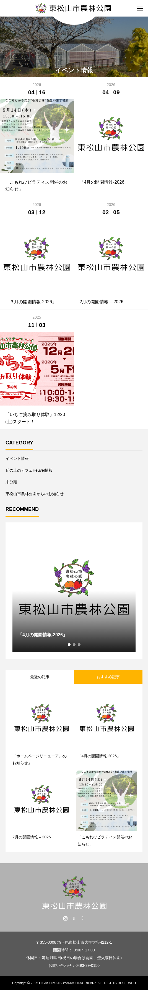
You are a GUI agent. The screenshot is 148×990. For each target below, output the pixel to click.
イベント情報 (17, 458)
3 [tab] (79, 644)
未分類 (11, 482)
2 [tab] (74, 644)
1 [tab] (69, 644)
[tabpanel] (74, 590)
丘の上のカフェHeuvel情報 (29, 470)
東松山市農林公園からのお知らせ (35, 494)
